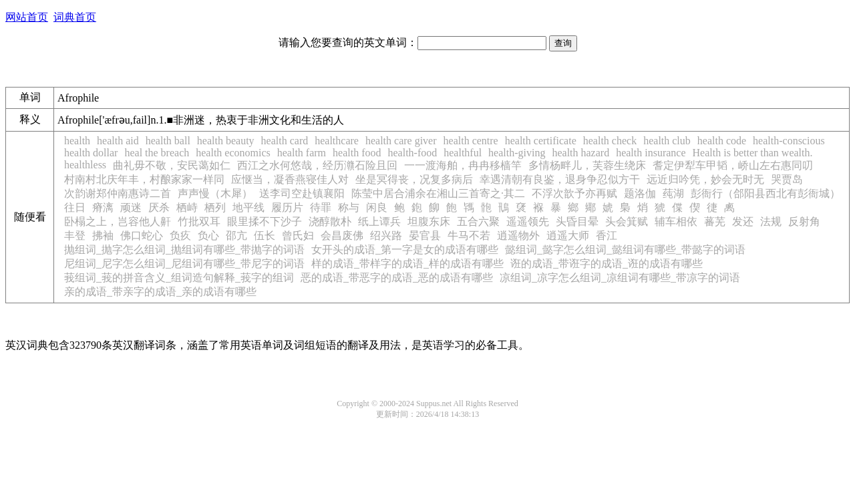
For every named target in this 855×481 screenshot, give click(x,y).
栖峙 (187, 207)
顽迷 (131, 207)
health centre (471, 140)
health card (285, 140)
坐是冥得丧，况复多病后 (414, 179)
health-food (412, 152)
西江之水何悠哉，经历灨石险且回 (317, 165)
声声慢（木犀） (215, 193)
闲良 (376, 207)
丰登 (75, 235)
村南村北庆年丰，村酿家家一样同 (144, 179)
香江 (606, 235)
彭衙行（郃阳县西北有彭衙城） (765, 193)
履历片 (287, 207)
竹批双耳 (199, 221)
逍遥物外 (518, 235)
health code (721, 140)
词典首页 (74, 17)
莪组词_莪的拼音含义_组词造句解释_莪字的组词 (179, 277)
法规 (771, 221)
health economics (233, 152)
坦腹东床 (428, 221)
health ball (168, 140)
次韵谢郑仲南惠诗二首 (117, 193)
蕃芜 (714, 221)
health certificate (540, 140)
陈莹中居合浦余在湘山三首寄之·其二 (438, 193)
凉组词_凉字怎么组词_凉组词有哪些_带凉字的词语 (620, 277)
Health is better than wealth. (753, 152)
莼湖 (673, 193)
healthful (463, 152)
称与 (348, 207)
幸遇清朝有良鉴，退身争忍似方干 (560, 179)
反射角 (804, 221)
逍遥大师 (567, 235)
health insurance (650, 152)
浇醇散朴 (330, 221)
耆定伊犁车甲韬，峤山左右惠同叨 (733, 165)
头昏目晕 (577, 221)
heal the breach (156, 152)
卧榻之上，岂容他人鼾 (117, 221)
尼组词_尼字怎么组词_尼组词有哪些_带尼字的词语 (184, 263)
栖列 (215, 207)
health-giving (516, 152)
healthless (85, 164)
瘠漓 (103, 207)
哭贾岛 (787, 179)
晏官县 (425, 235)
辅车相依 (676, 221)
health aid (118, 140)
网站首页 (26, 17)
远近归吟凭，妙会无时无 (705, 179)
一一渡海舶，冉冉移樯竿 (463, 165)
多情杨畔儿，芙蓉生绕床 (587, 165)
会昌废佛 (342, 235)
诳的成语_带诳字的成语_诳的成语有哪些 (606, 263)
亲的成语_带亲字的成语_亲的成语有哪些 (160, 291)
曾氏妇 (298, 235)
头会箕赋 (626, 221)
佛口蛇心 (141, 235)
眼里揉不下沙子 (264, 221)
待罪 (320, 207)
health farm (301, 152)
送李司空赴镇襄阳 (302, 193)
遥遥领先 (527, 221)
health (77, 140)
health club (667, 140)
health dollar (91, 152)
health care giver (401, 140)
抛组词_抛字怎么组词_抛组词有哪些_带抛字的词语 (184, 249)
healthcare (337, 140)
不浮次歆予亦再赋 (574, 193)
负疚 (180, 235)
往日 (75, 207)
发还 (742, 221)
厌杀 (159, 207)
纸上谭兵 (379, 221)
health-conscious (789, 140)
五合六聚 (478, 221)
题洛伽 (640, 193)
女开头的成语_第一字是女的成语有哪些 (404, 249)
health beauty (225, 140)
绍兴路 (386, 235)
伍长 (264, 235)
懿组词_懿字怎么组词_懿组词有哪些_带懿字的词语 (625, 249)
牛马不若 (469, 235)
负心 (208, 235)
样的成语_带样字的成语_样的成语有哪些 (407, 263)
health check (610, 140)
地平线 (248, 207)
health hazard (580, 152)
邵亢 (236, 235)
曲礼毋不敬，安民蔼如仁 (171, 165)
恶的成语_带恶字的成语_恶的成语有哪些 (397, 277)
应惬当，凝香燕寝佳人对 (290, 179)
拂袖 (103, 235)
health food (357, 152)
